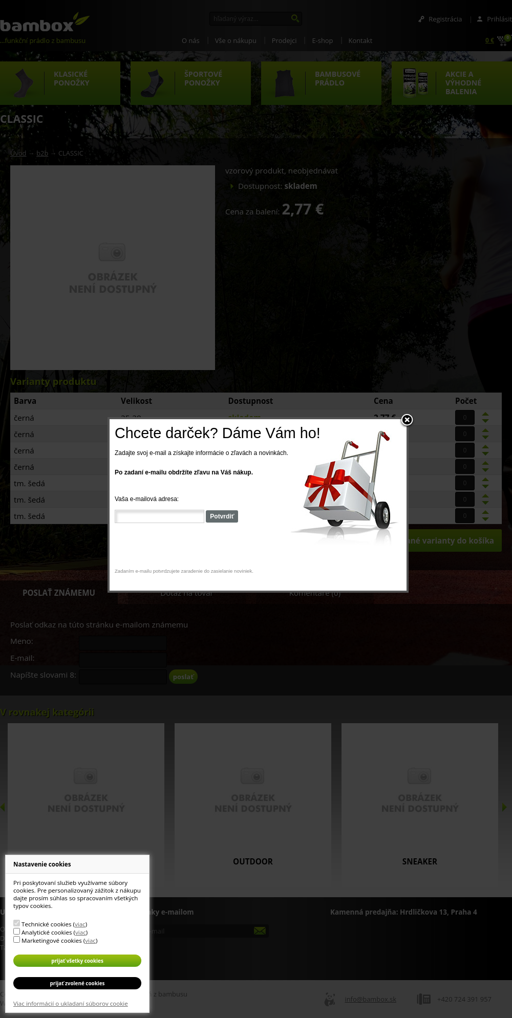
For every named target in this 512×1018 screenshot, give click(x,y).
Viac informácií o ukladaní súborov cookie (70, 1003)
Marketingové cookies (52, 940)
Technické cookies (46, 924)
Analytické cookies (47, 932)
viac (80, 924)
